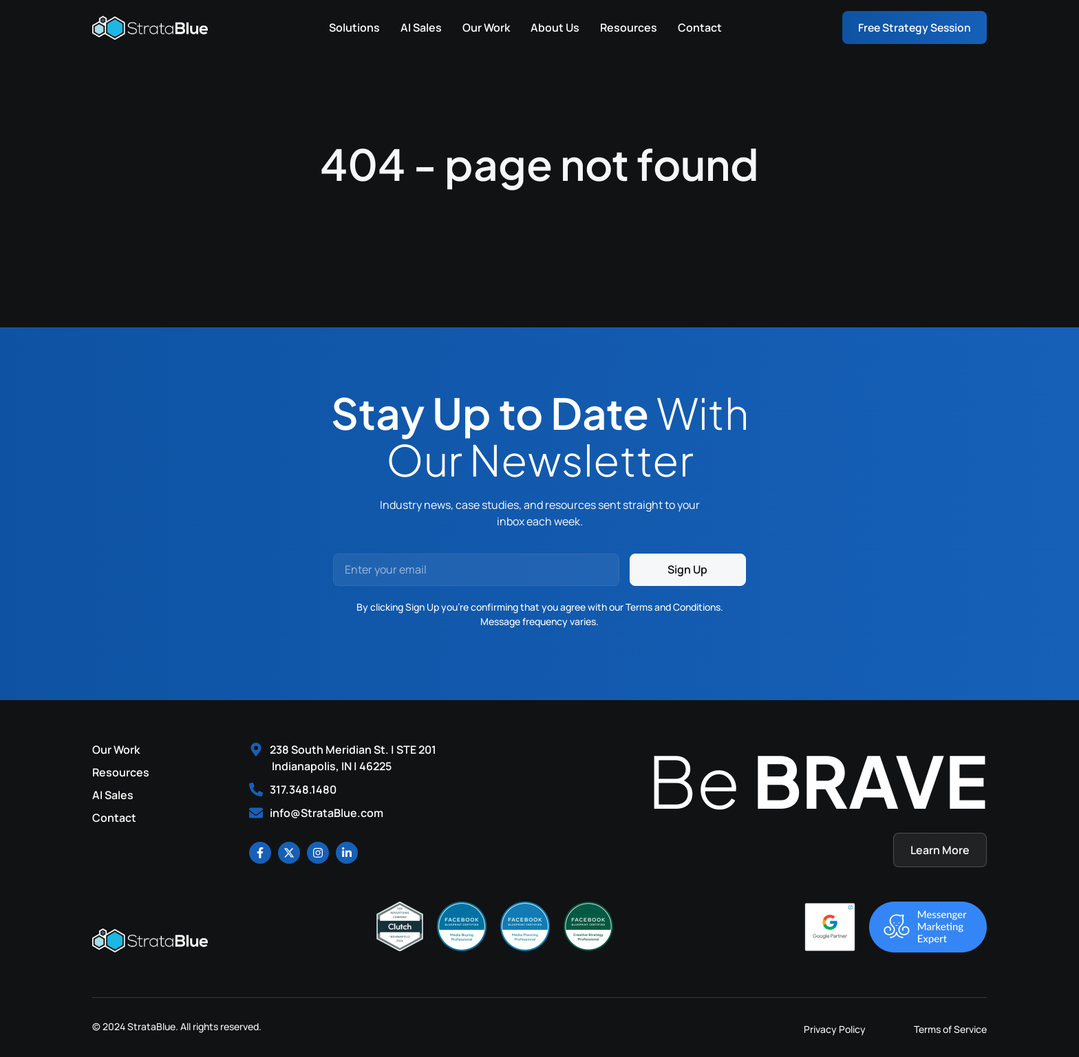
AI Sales (418, 27)
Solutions (351, 27)
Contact (697, 27)
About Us (552, 27)
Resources (625, 27)
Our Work (483, 27)
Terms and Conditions (673, 606)
